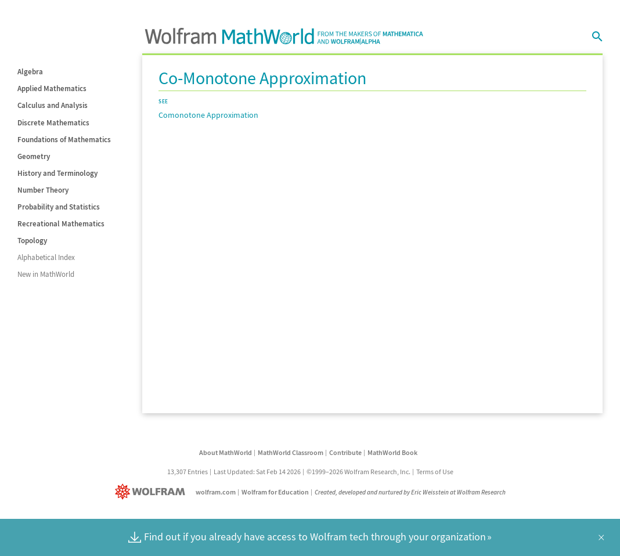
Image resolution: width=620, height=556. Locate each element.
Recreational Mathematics (60, 224)
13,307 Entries (187, 471)
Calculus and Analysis (52, 105)
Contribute (345, 452)
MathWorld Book (392, 452)
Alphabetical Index (46, 257)
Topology (32, 240)
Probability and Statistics (58, 207)
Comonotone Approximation (208, 115)
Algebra (30, 72)
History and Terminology (57, 173)
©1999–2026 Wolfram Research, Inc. (358, 471)
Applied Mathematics (51, 88)
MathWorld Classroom (290, 452)
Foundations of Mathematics (64, 140)
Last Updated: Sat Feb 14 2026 (257, 471)
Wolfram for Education (275, 492)
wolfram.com (216, 492)
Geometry (33, 156)
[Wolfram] (152, 492)
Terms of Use (434, 471)
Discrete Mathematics (53, 123)
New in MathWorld (45, 274)
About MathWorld (225, 452)
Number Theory (43, 190)
